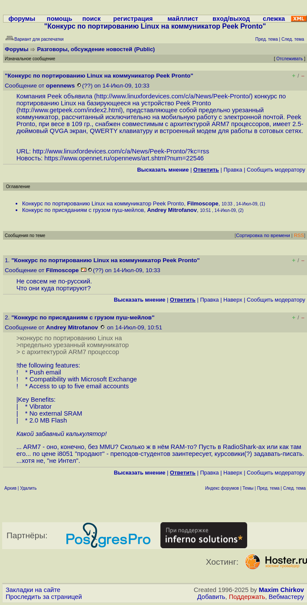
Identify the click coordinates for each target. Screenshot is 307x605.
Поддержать (247, 596)
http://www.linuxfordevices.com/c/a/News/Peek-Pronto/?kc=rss (121, 151)
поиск (91, 18)
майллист (182, 18)
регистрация (133, 18)
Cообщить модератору (276, 169)
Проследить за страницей (44, 596)
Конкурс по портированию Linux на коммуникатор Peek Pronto (103, 203)
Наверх (232, 299)
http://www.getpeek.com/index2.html (70, 110)
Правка (232, 169)
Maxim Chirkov (281, 589)
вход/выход (231, 18)
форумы (22, 18)
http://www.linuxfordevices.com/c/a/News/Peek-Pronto (172, 96)
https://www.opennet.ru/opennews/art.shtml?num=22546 (124, 158)
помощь (59, 18)
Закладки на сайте (33, 589)
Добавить (211, 596)
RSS (299, 235)
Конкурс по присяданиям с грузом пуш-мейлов (83, 210)
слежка (274, 18)
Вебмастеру (286, 596)
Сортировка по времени (263, 235)
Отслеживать (289, 58)
